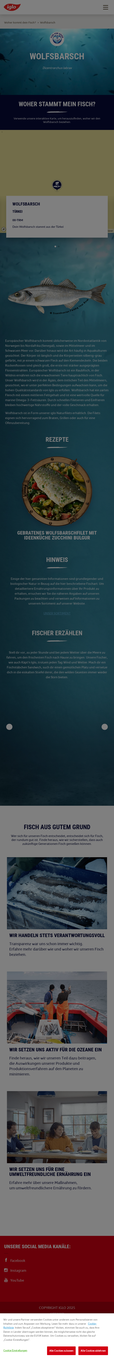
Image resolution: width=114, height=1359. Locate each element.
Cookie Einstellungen (15, 1350)
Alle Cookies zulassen (61, 1350)
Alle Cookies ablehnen (93, 1350)
